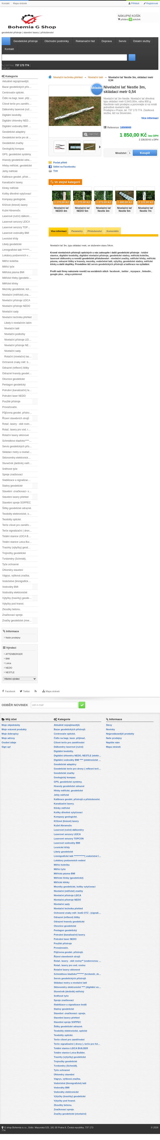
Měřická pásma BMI (13, 276)
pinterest (77, 278)
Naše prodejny (13, 641)
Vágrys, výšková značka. (16, 579)
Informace (12, 635)
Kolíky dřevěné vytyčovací (16, 197)
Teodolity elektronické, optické (18, 517)
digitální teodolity (68, 259)
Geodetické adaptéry (13, 135)
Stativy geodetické (12, 489)
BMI (8, 665)
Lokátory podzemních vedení (18, 259)
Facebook (10, 700)
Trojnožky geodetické (14, 557)
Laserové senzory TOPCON (17, 231)
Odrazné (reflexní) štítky (15, 371)
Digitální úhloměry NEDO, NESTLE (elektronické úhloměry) (20, 124)
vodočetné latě (104, 265)
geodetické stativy (120, 259)
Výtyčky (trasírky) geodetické (18, 602)
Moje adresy (8, 744)
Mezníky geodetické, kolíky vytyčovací (20, 293)
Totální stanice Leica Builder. (18, 545)
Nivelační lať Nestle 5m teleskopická (124, 215)
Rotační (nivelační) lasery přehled (21, 360)
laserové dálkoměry (61, 262)
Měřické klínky (10, 287)
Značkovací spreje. (12, 618)
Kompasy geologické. (14, 203)
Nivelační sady (10, 315)
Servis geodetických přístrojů (18, 450)
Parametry (78, 235)
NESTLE (10, 678)
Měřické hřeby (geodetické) (17, 281)
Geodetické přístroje (26, 45)
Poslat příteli (60, 166)
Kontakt (5, 3)
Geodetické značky (12, 147)
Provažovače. (10, 411)
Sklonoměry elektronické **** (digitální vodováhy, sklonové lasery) (20, 461)
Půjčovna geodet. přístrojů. (17, 416)
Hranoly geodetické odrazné (17, 163)
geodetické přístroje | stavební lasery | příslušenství (20, 26)
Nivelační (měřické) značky (17, 298)
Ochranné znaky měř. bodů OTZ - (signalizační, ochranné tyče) (20, 366)
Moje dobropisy (10, 740)
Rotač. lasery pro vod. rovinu (18, 433)
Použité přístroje (11, 405)
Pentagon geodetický (14, 388)
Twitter (26, 700)
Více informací (149, 122)
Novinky (110, 735)
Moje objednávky (11, 731)
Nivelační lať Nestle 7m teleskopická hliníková (145, 216)
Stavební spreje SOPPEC (16, 506)
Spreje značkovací (12, 478)
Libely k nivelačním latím (18, 326)
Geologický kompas (13, 152)
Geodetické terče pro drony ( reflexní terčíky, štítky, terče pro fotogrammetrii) (20, 141)
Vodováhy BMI (10, 590)
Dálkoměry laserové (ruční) (17, 113)
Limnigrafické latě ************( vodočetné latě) (20, 253)
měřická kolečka (139, 259)
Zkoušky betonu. (11, 613)
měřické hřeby (138, 262)
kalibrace (131, 268)
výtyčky (118, 265)
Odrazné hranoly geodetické (18, 377)
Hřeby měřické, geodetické (17, 169)
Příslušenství (96, 235)
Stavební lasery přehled (15, 500)
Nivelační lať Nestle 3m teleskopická (103, 215)
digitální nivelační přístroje (93, 259)
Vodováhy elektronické (14, 596)
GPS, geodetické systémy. (16, 158)
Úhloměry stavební (12, 573)
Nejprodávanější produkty (120, 740)
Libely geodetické (12, 248)
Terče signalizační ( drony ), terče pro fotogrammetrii (20, 534)
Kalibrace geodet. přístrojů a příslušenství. (20, 180)
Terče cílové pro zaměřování (18, 529)
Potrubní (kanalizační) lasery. (18, 394)
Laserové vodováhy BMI (15, 236)
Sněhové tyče (10, 472)
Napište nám (113, 748)
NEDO (9, 674)
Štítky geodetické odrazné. (17, 512)
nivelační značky (120, 262)
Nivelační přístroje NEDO (16, 310)
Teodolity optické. (11, 523)
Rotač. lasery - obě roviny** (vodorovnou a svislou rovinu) (20, 427)
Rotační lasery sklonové (15, 439)
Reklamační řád (85, 45)
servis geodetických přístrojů (107, 268)
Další (100, 150)
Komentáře (114, 235)
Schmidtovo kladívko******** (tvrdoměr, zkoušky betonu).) (20, 444)
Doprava (106, 45)
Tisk (55, 174)
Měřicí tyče (8, 270)
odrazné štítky (66, 265)
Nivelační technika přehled (17, 321)
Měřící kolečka (10, 265)
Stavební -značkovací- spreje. (18, 495)
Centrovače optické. (13, 96)
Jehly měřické (10, 175)
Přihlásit (135, 3)
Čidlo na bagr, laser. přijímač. (18, 102)
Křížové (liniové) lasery (15, 208)
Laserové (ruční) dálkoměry (17, 220)
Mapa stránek (20, 3)
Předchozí (50, 203)
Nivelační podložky (14, 338)
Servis (122, 45)
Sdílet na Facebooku (64, 170)
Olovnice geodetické (13, 383)
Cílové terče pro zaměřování (18, 107)
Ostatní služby (141, 45)
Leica (8, 669)
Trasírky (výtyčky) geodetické (18, 551)
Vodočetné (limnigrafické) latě (18, 585)
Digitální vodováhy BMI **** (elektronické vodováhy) (20, 130)
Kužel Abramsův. (11, 214)
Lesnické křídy (10, 242)
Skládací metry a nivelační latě (19, 456)
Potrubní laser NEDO (14, 399)
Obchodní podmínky (57, 45)
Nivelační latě (11, 332)
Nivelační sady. (12, 354)
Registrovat (152, 3)
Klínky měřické (10, 192)
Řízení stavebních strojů (15, 422)
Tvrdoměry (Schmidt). (14, 562)
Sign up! (6, 753)
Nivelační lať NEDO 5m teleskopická (82, 215)
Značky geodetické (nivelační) (18, 624)
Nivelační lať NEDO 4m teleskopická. (61, 215)
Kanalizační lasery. (12, 186)
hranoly (81, 265)
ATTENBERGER (14, 660)
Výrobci (11, 654)
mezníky (90, 265)
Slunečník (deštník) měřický (17, 467)
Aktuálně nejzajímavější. (15, 85)
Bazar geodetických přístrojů (18, 90)
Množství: (119, 157)
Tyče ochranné (10, 568)
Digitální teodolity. (12, 119)
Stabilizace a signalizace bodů (19, 484)
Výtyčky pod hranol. (13, 607)
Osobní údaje (9, 748)
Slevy (109, 731)
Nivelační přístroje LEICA (16, 304)
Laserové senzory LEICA (16, 225)
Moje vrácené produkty (14, 735)
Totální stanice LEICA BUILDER (20, 540)
